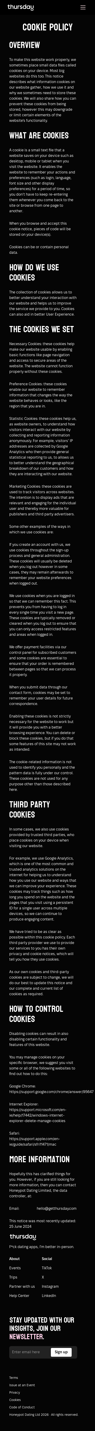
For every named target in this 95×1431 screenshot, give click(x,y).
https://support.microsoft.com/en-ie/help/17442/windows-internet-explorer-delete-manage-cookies (37, 1115)
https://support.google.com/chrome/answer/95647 (43, 1092)
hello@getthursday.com (57, 1208)
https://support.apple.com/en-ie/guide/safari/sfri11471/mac (34, 1141)
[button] (83, 7)
